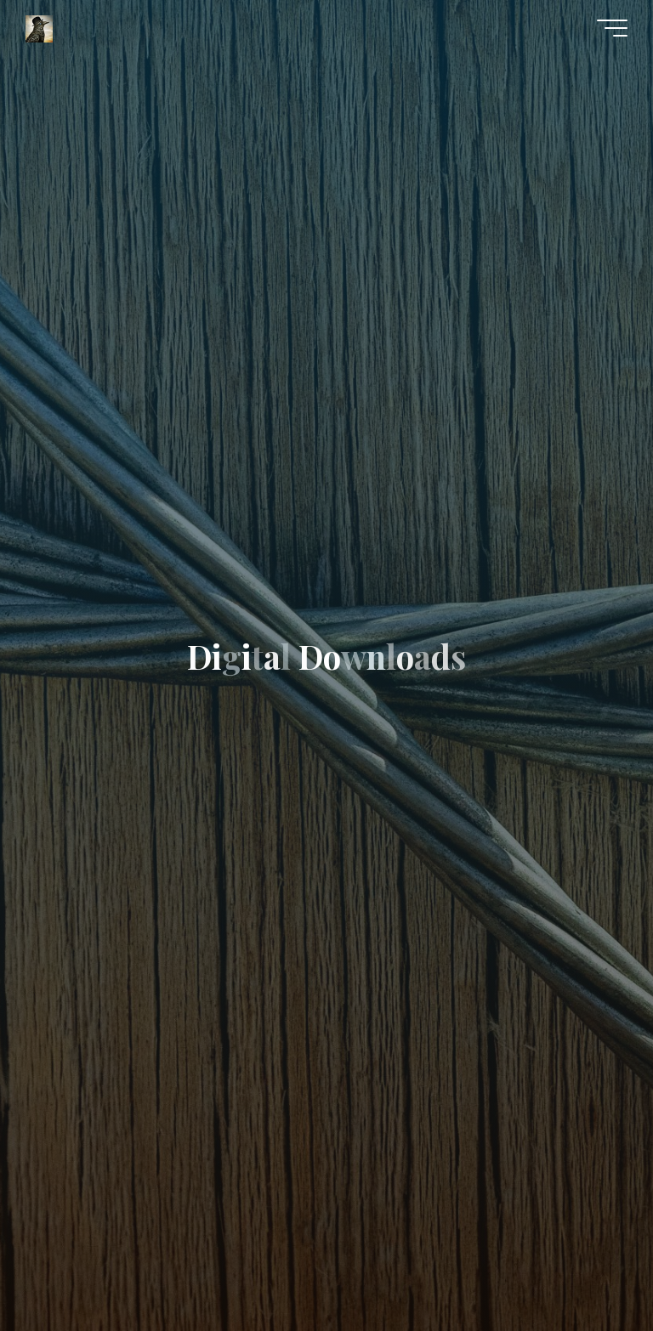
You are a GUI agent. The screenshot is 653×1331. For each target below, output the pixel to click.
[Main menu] (612, 28)
